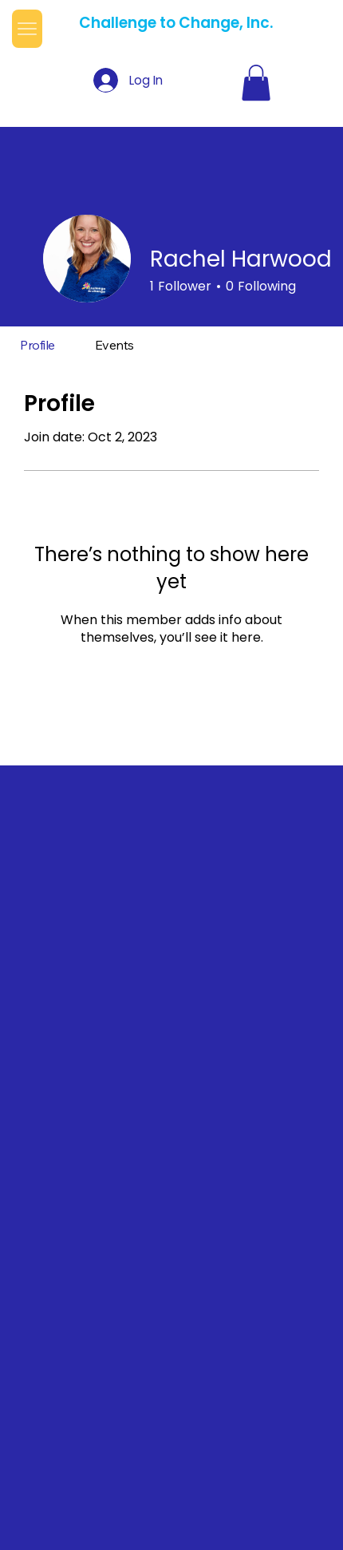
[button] (256, 83)
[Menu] (27, 29)
